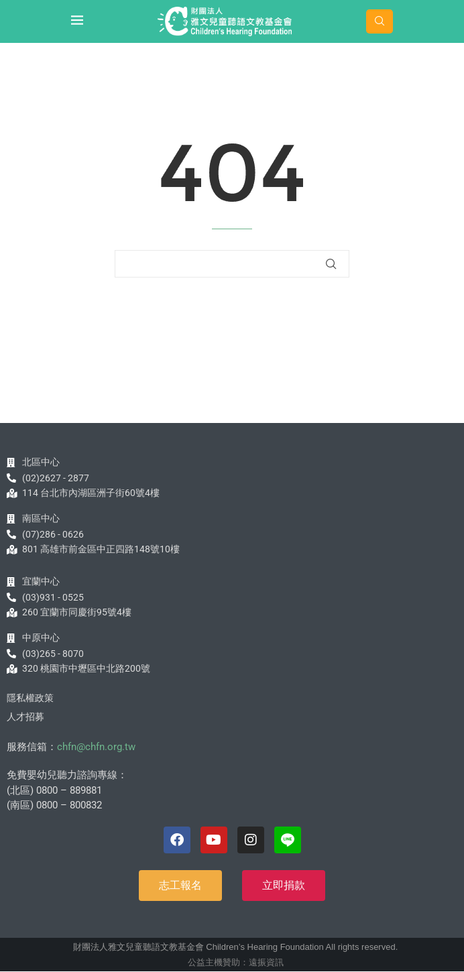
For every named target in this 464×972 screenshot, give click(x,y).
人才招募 (25, 716)
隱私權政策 (30, 697)
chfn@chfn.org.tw (96, 747)
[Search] (379, 21)
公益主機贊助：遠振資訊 (236, 962)
